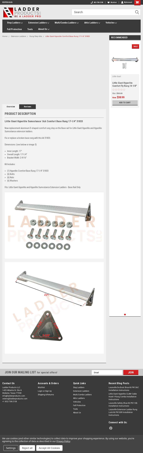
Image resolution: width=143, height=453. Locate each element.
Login (40, 391)
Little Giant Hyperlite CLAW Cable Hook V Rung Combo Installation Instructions (123, 397)
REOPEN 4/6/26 (7, 2)
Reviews (27, 106)
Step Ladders (15, 22)
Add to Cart (125, 102)
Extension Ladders (38, 22)
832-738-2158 (97, 2)
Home (5, 36)
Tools (30, 29)
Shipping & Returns (46, 395)
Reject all (27, 448)
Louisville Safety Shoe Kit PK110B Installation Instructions (123, 404)
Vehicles (111, 22)
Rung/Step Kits (36, 36)
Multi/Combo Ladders (67, 22)
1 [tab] (125, 315)
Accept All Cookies (49, 448)
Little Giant (116, 76)
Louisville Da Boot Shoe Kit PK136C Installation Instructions (124, 388)
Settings (11, 448)
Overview (11, 106)
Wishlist (111, 2)
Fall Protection (14, 29)
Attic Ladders (92, 22)
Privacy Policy (63, 441)
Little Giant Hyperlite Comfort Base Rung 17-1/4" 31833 (67, 36)
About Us (44, 29)
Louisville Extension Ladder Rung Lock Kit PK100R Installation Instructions (123, 412)
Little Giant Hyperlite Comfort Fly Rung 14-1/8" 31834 (124, 86)
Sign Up (48, 391)
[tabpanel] (125, 75)
